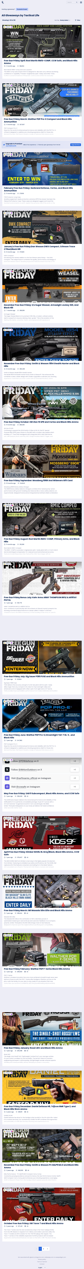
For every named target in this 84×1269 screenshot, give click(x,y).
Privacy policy (42, 1259)
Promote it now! (22, 9)
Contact (42, 1264)
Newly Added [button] (62, 20)
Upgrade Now (75, 145)
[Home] (3, 2)
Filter (77, 20)
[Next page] (47, 1249)
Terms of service (42, 1262)
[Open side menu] (81, 2)
